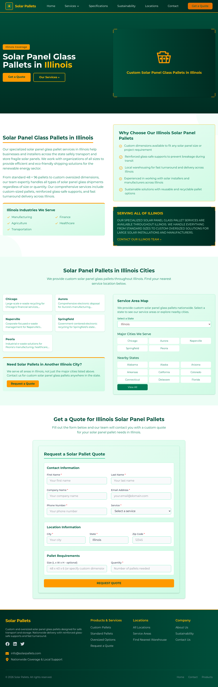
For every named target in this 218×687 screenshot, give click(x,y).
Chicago (132, 340)
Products (207, 677)
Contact (173, 6)
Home (51, 6)
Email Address (120, 490)
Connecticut (132, 379)
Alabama (132, 364)
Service (116, 505)
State (93, 534)
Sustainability (126, 6)
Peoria (164, 348)
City (50, 534)
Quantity (117, 562)
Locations (151, 6)
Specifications (98, 6)
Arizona (195, 364)
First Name (54, 474)
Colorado (196, 372)
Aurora (164, 340)
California (164, 372)
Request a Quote (23, 383)
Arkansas (132, 372)
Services (72, 6)
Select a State (125, 318)
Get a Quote (200, 6)
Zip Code (139, 534)
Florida (196, 379)
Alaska (164, 364)
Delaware (164, 379)
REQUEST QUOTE (109, 583)
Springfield (132, 348)
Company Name (57, 490)
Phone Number (57, 505)
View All (132, 387)
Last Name (118, 474)
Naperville (196, 340)
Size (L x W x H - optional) (62, 562)
